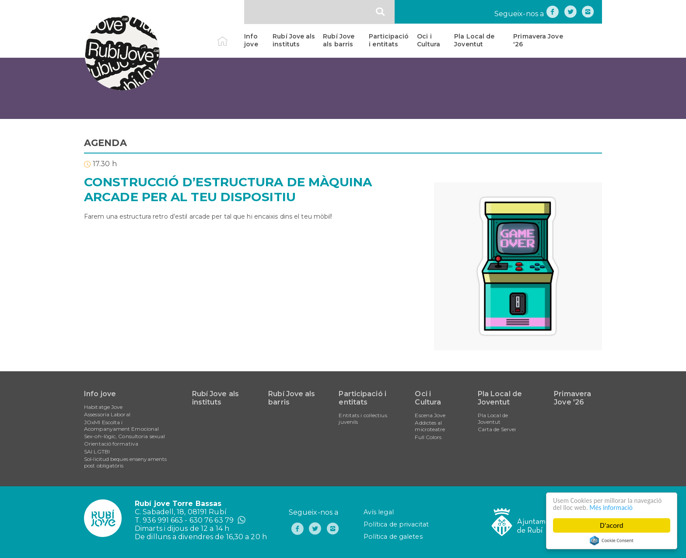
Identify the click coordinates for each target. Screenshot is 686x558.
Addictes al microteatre (430, 425)
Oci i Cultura (428, 40)
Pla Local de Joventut (474, 40)
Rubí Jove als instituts (294, 40)
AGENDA (105, 142)
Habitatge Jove (103, 407)
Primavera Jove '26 (538, 40)
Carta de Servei (497, 429)
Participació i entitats (389, 40)
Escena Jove (430, 415)
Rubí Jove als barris (338, 40)
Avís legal (379, 512)
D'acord (611, 525)
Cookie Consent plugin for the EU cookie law (612, 540)
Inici (230, 36)
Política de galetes (393, 537)
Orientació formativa (111, 443)
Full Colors (428, 437)
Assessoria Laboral (107, 414)
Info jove (251, 40)
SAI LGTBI (97, 451)
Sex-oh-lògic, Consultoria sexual (124, 436)
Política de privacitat (396, 524)
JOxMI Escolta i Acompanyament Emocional (121, 425)
